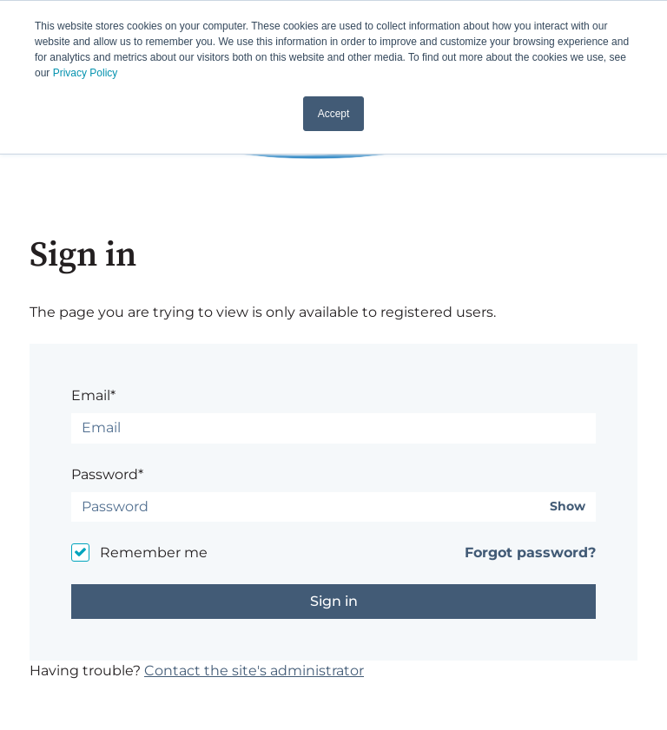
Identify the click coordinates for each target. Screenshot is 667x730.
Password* (107, 474)
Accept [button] (334, 114)
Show (567, 506)
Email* (93, 395)
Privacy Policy (85, 73)
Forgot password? (530, 552)
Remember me (154, 552)
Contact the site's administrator (254, 670)
